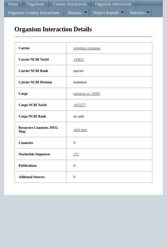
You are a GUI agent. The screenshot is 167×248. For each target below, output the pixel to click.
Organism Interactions (113, 4)
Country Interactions (70, 4)
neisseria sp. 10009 (87, 93)
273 (76, 154)
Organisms (35, 4)
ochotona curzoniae (87, 48)
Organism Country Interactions (33, 12)
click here (80, 130)
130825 (79, 59)
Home (13, 4)
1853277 (80, 105)
